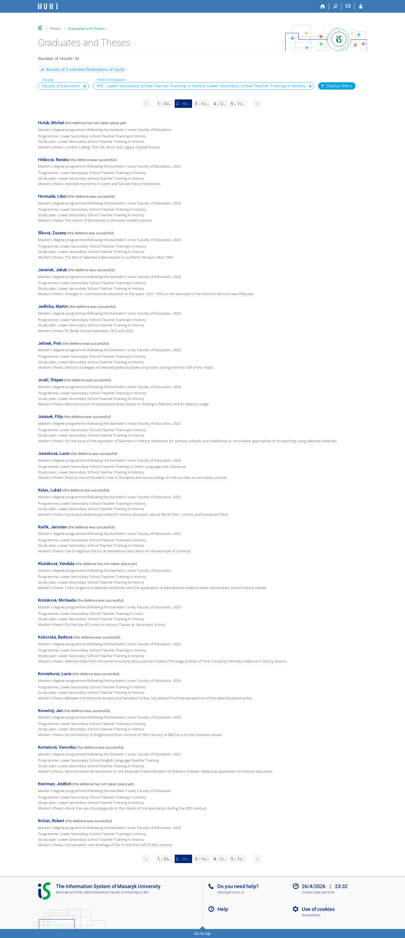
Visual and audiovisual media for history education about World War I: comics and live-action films (146, 514)
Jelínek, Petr (49, 343)
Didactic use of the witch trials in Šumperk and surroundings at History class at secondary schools (146, 477)
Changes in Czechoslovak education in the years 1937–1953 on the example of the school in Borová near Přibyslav (159, 293)
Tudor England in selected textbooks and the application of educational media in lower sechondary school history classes (165, 587)
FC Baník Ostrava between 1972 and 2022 (99, 330)
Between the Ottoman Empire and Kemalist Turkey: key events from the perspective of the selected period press (158, 698)
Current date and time (318, 892)
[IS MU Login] (360, 6)
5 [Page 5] (238, 103)
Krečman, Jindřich (54, 783)
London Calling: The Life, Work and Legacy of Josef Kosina (112, 147)
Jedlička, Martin (53, 306)
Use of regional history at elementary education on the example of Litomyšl (127, 551)
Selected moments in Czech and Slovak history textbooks (112, 183)
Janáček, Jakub (52, 269)
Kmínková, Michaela (57, 600)
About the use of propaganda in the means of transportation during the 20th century (136, 808)
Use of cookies (318, 909)
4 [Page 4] (220, 103)
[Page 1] (146, 103)
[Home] (322, 6)
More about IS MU (69, 892)
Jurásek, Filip (50, 416)
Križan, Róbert (51, 820)
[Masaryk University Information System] (48, 6)
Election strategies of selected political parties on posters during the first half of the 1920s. (139, 367)
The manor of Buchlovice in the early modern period (108, 220)
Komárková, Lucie (54, 673)
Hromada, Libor (52, 196)
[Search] (335, 6)
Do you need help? (238, 886)
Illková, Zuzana (52, 232)
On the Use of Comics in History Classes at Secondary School (115, 624)
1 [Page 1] (165, 103)
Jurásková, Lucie (53, 453)
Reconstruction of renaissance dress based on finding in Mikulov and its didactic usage (137, 403)
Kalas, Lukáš (50, 490)
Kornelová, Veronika (57, 747)
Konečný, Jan (50, 710)
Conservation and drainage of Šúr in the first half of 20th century (118, 844)
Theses (55, 28)
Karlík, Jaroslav (52, 527)
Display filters (336, 86)
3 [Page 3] (202, 103)
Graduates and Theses (86, 28)
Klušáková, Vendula (56, 563)
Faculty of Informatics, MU (128, 892)
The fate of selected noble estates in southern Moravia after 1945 (119, 257)
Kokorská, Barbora (55, 637)
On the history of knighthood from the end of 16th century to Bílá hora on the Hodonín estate (143, 734)
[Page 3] (257, 103)
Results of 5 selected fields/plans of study (82, 69)
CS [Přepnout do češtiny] (348, 6)
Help (222, 909)
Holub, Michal (51, 122)
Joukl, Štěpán (50, 380)
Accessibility (311, 915)
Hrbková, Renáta (53, 159)
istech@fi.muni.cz (230, 892)
